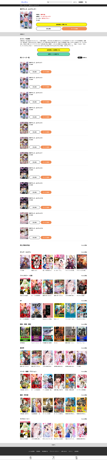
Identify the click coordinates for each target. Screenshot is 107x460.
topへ (53, 445)
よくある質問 (31, 451)
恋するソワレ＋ (45, 18)
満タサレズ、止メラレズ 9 (35, 183)
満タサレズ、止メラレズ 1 (35, 62)
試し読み (48, 28)
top (21, 5)
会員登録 (81, 2)
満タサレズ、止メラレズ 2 (35, 77)
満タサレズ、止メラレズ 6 (35, 138)
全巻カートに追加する (53, 54)
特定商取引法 (45, 451)
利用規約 (38, 451)
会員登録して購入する (61, 24)
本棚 (76, 458)
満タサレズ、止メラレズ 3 (35, 92)
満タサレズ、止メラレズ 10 (36, 198)
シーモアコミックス (46, 16)
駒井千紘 (43, 14)
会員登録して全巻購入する (53, 50)
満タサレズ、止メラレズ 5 (35, 123)
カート (53, 458)
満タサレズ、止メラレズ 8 (35, 168)
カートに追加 (74, 28)
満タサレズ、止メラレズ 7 (35, 153)
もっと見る (84, 245)
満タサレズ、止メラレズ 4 (35, 107)
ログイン (75, 2)
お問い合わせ (64, 451)
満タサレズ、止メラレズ (34, 5)
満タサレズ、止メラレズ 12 (36, 228)
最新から (85, 57)
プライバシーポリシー (54, 451)
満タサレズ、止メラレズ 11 (35, 213)
